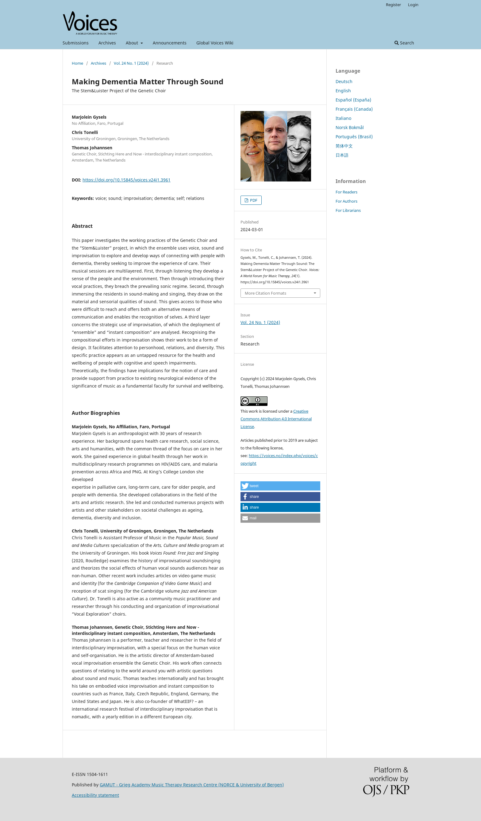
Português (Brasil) (354, 136)
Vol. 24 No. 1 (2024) (131, 63)
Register (393, 4)
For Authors (346, 201)
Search (404, 43)
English (343, 91)
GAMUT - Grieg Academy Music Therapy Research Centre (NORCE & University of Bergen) (192, 785)
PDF (253, 200)
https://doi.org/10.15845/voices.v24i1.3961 (127, 180)
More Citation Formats (265, 293)
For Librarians (348, 210)
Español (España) (353, 100)
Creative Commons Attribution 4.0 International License (276, 418)
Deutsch (344, 81)
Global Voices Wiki (214, 43)
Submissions (76, 43)
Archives (107, 43)
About (132, 43)
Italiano (343, 118)
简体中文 (344, 146)
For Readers (346, 192)
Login (413, 4)
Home (77, 63)
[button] (280, 486)
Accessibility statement (95, 795)
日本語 (342, 155)
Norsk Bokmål (350, 127)
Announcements (170, 43)
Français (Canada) (354, 109)
